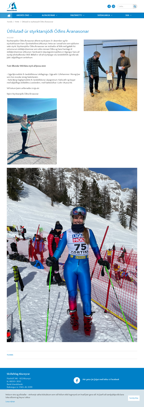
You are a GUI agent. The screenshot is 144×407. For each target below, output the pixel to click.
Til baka (10, 355)
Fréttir (17, 22)
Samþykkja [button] (133, 398)
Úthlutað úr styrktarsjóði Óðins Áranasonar (37, 22)
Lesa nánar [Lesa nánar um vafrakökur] (10, 402)
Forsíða (9, 22)
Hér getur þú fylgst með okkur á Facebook (101, 379)
